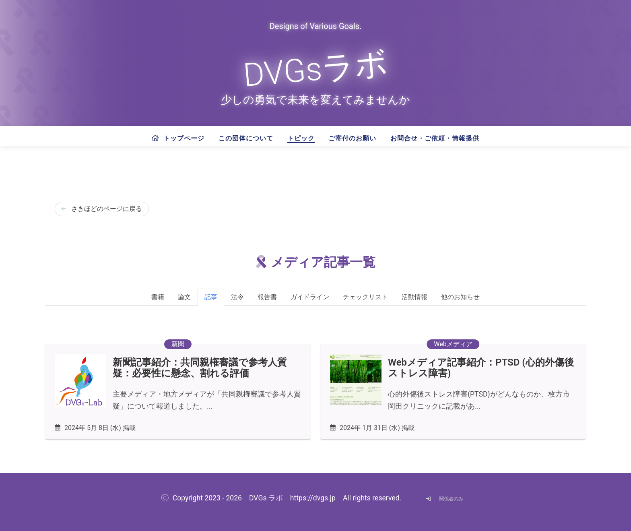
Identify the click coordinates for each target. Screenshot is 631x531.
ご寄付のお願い (352, 138)
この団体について (246, 138)
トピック (301, 138)
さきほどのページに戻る (102, 209)
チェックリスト (365, 297)
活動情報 (414, 297)
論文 (184, 297)
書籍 (157, 297)
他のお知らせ (460, 297)
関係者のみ (442, 499)
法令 (237, 297)
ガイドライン (310, 297)
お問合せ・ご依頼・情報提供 (434, 138)
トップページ (178, 138)
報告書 (267, 297)
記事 (210, 297)
